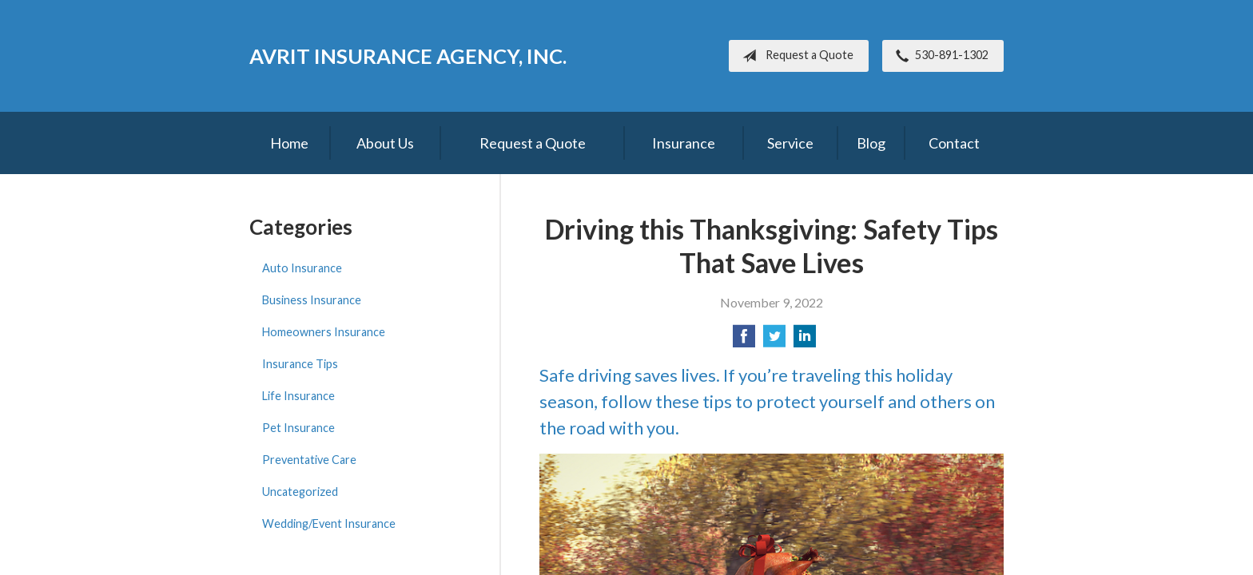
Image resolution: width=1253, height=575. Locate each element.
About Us (385, 143)
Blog (871, 143)
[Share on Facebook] (744, 340)
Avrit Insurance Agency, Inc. (408, 56)
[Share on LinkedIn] (805, 340)
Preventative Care (309, 459)
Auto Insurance (302, 268)
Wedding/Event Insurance (329, 523)
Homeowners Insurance (323, 332)
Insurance (683, 143)
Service (790, 143)
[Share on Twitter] (774, 340)
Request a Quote (794, 55)
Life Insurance (298, 395)
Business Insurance (311, 300)
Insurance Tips (300, 364)
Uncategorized (300, 491)
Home (289, 143)
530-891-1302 (938, 55)
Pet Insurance (298, 427)
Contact (954, 143)
